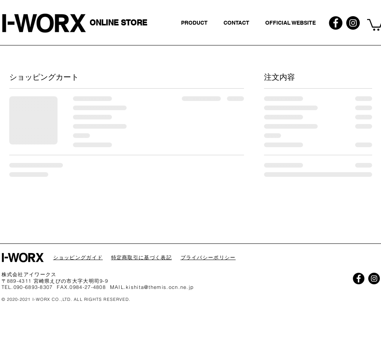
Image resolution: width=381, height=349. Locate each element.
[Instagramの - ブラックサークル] (353, 23)
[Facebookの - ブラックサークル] (335, 23)
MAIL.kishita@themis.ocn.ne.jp (152, 287)
